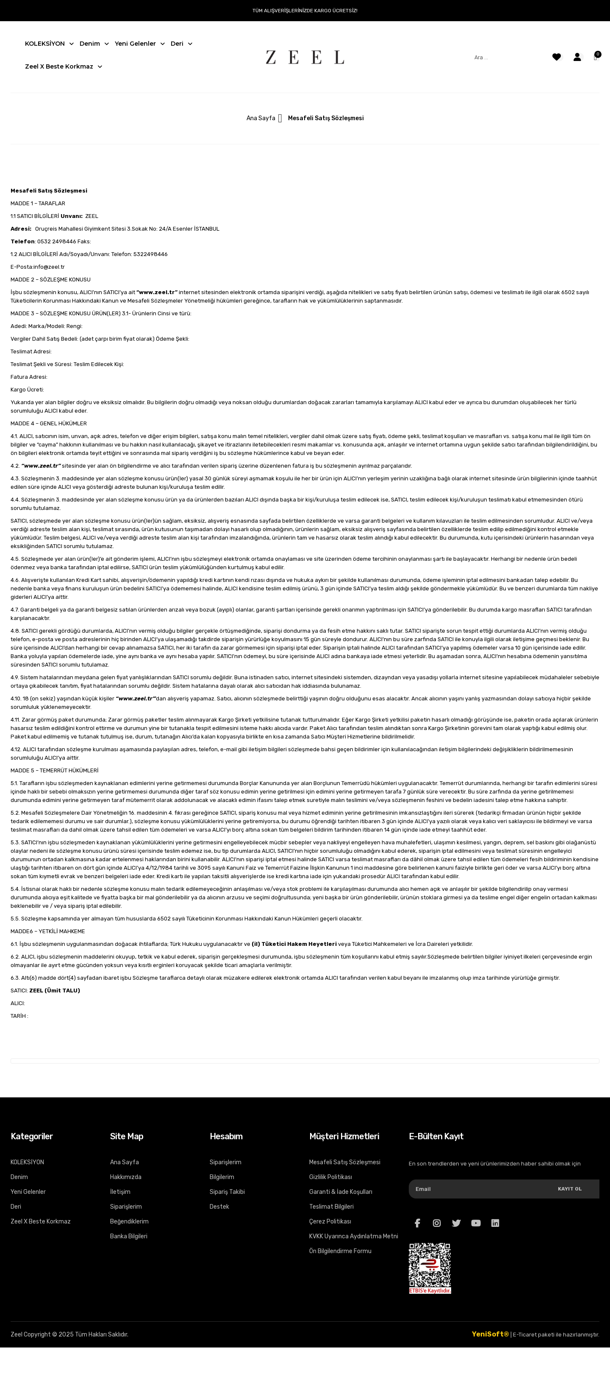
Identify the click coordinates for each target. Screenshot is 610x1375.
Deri (16, 1206)
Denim (19, 1177)
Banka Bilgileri (128, 1236)
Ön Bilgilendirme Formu (340, 1251)
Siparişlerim (126, 1206)
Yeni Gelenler (28, 1192)
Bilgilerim (222, 1177)
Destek (219, 1206)
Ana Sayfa (261, 118)
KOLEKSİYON (27, 1162)
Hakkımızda (125, 1177)
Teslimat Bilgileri (331, 1206)
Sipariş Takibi (227, 1192)
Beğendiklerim (129, 1221)
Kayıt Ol (570, 1189)
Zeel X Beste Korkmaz (41, 1221)
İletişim (120, 1192)
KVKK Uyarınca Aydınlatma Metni (353, 1236)
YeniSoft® (490, 1334)
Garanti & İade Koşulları (340, 1192)
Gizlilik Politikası (330, 1177)
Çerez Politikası (330, 1221)
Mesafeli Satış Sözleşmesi (344, 1162)
